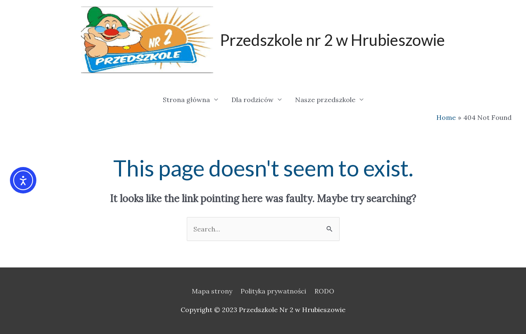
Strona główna (186, 99)
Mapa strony (212, 291)
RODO (324, 291)
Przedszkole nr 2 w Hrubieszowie (332, 39)
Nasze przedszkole (325, 99)
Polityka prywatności (273, 291)
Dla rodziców (252, 99)
